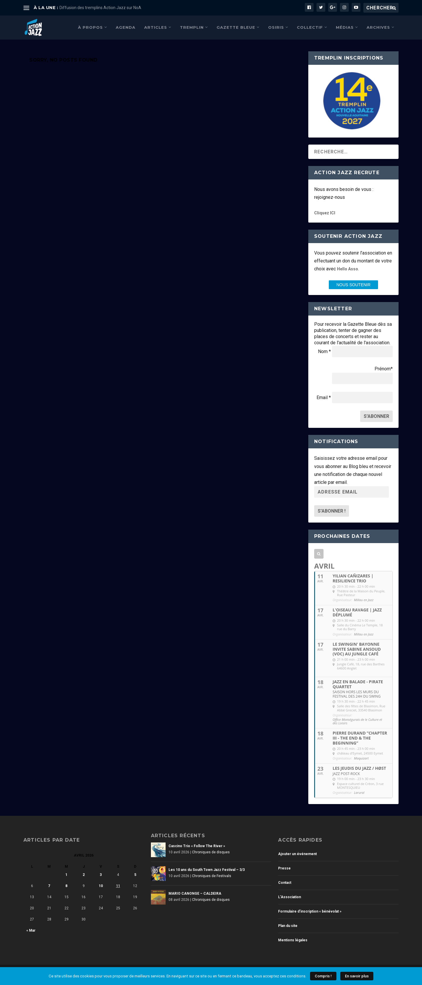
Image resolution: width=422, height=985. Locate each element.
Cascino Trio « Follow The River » (197, 845)
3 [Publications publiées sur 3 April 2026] (101, 874)
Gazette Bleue (236, 26)
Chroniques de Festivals (211, 875)
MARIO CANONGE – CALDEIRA (195, 893)
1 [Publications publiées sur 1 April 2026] (66, 874)
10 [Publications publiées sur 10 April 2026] (101, 885)
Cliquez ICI (324, 212)
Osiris (276, 26)
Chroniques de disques (211, 852)
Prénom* (384, 368)
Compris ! (323, 976)
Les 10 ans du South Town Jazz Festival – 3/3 (207, 869)
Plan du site (287, 925)
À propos (90, 26)
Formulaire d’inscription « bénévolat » (309, 911)
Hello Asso (347, 268)
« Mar (30, 930)
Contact (284, 882)
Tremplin (192, 26)
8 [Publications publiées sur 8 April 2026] (66, 885)
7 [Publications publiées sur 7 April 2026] (49, 885)
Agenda (125, 26)
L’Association (289, 896)
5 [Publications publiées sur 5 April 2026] (135, 874)
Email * (323, 397)
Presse (284, 868)
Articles (155, 26)
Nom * (324, 351)
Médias (345, 26)
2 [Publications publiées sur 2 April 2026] (84, 874)
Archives (378, 26)
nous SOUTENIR (353, 284)
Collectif (310, 26)
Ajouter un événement (297, 853)
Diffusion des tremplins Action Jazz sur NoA (100, 7)
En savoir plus (357, 976)
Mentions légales (292, 939)
